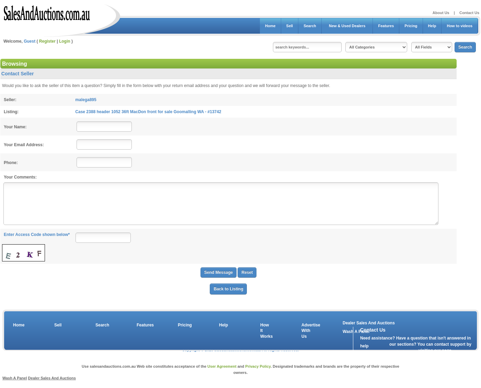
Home (270, 26)
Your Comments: (20, 177)
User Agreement (222, 366)
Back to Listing (228, 289)
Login (64, 41)
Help (432, 26)
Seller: (10, 99)
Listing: (11, 111)
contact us (399, 352)
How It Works (265, 331)
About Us (441, 13)
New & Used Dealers (347, 26)
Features (386, 26)
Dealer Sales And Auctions (369, 323)
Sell (289, 26)
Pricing (410, 26)
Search (310, 26)
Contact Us (469, 13)
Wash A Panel (14, 378)
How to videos (459, 26)
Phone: (11, 162)
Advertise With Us (306, 331)
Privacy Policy (258, 366)
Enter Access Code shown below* (37, 234)
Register (47, 41)
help (364, 346)
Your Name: (15, 127)
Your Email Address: (24, 144)
